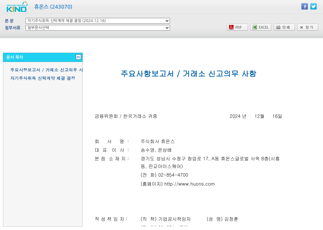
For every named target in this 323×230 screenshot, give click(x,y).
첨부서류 (12, 28)
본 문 (9, 21)
